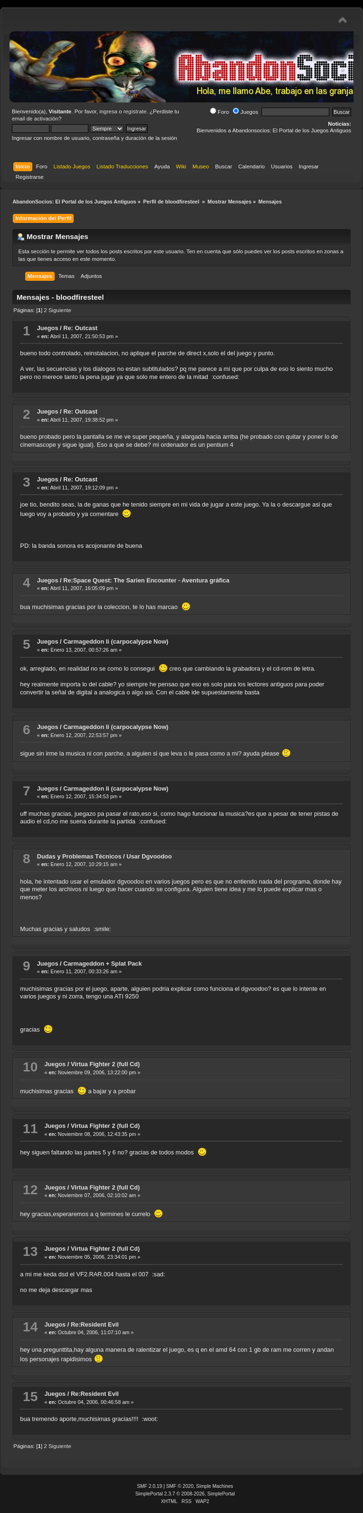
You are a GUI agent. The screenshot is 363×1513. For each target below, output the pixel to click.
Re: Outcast (80, 328)
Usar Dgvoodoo (149, 856)
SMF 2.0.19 (149, 1486)
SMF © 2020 (180, 1486)
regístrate (135, 111)
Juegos (245, 112)
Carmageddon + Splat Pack (102, 963)
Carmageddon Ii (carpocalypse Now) (115, 641)
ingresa (108, 111)
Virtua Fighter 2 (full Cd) (105, 1064)
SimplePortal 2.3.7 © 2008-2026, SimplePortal (185, 1493)
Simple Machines (214, 1486)
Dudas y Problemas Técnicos (79, 856)
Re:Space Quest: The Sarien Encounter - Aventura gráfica (146, 580)
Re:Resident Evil (95, 1324)
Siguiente (59, 310)
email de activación (35, 118)
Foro (219, 112)
